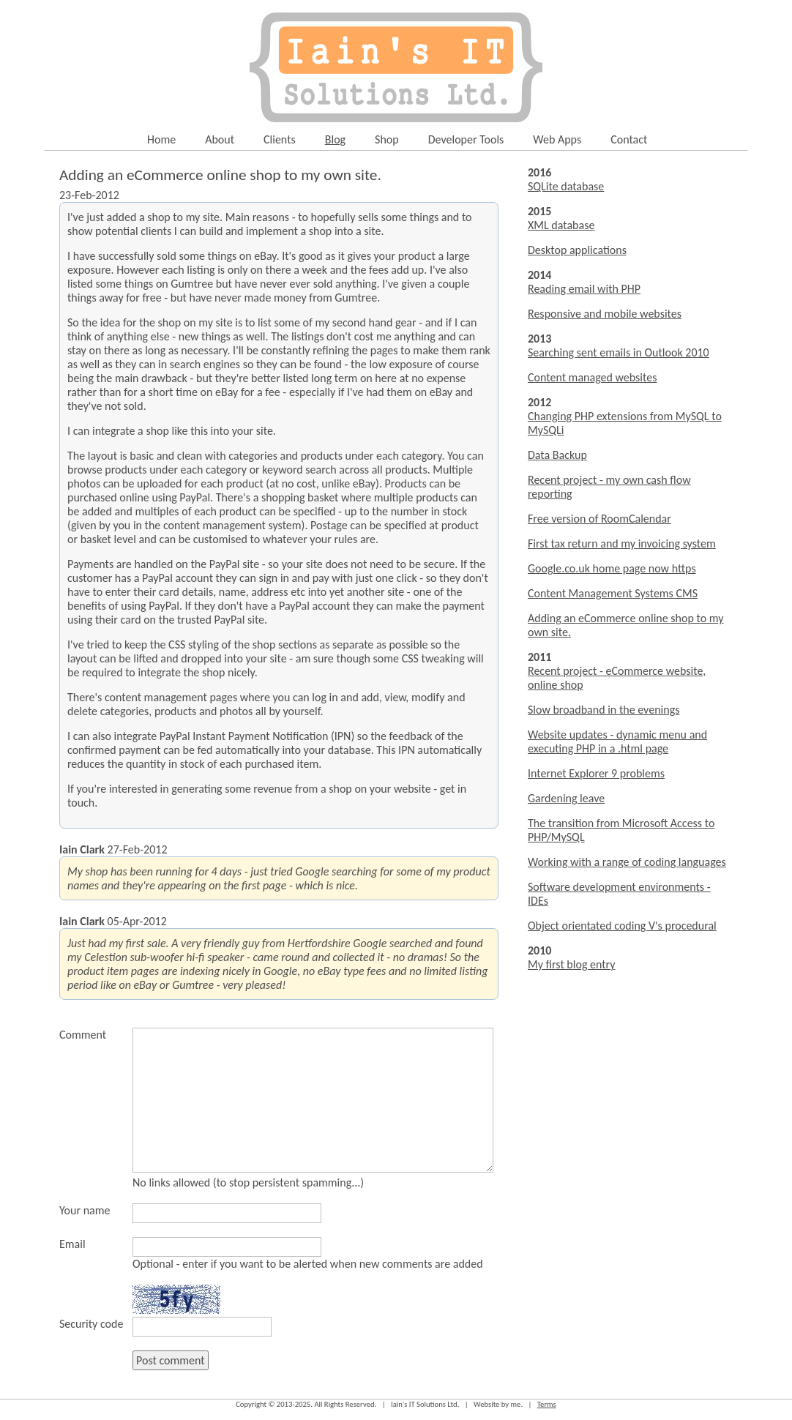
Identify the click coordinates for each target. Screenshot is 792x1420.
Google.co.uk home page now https (612, 568)
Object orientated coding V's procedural (622, 926)
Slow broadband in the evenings (603, 710)
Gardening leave (566, 798)
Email (72, 1244)
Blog (335, 139)
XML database (561, 225)
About (219, 139)
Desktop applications (577, 250)
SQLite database (566, 186)
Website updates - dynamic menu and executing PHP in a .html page (617, 741)
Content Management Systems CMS (613, 593)
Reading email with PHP (584, 289)
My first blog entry (572, 964)
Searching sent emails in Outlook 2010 (618, 352)
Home (161, 139)
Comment (82, 1035)
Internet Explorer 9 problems (596, 773)
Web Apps (557, 139)
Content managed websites (592, 377)
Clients (280, 139)
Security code (91, 1324)
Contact (628, 139)
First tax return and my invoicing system (622, 543)
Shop (387, 139)
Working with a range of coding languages (627, 862)
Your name (84, 1210)
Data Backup (557, 455)
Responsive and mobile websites (604, 314)
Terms (546, 1404)
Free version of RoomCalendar (599, 519)
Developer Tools (466, 139)
